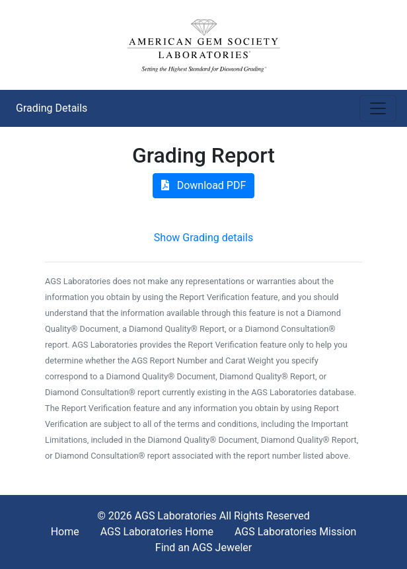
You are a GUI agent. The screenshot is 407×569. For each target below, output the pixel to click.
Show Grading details (203, 237)
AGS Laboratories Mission (295, 531)
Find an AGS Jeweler (203, 547)
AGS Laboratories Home (156, 531)
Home (65, 531)
